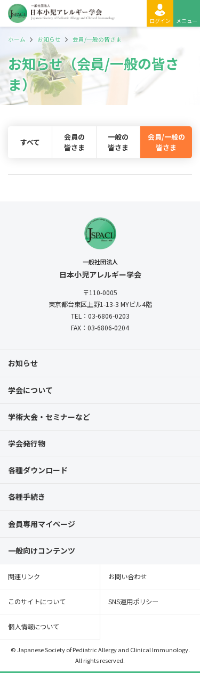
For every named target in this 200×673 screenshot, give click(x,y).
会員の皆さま (74, 142)
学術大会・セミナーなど (49, 416)
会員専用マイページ (41, 523)
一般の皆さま (118, 142)
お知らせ (23, 363)
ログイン (160, 21)
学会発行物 (26, 443)
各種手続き (26, 496)
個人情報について (33, 626)
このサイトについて (37, 601)
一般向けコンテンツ (41, 550)
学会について (30, 390)
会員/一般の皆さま (166, 142)
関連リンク (24, 576)
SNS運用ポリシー (133, 601)
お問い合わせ (127, 576)
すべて (30, 142)
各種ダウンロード (38, 470)
